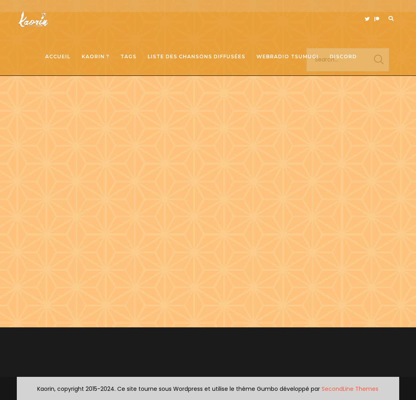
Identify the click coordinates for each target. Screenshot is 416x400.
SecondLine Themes (350, 389)
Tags (128, 56)
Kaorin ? (95, 56)
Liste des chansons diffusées (196, 56)
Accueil (57, 56)
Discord (343, 56)
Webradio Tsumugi (287, 56)
